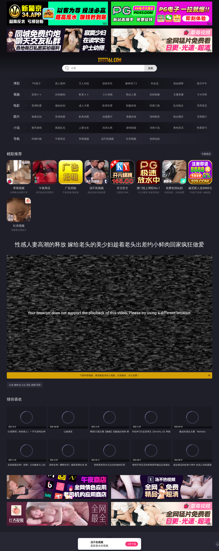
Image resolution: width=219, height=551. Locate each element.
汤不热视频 (107, 138)
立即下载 (131, 543)
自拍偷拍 (60, 94)
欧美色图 (84, 116)
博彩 (16, 83)
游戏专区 (107, 83)
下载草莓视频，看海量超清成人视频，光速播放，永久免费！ (145, 375)
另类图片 (202, 116)
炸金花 (154, 83)
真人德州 (60, 83)
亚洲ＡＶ (37, 94)
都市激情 (37, 127)
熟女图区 (178, 116)
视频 (16, 94)
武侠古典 (107, 127)
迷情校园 (131, 127)
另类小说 (155, 127)
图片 (16, 116)
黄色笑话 (178, 127)
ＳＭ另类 (202, 94)
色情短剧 (155, 138)
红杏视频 (131, 138)
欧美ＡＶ (84, 94)
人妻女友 (84, 127)
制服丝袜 (131, 105)
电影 (16, 105)
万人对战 (84, 83)
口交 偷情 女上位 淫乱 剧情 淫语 (25, 384)
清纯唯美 (155, 116)
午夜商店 (60, 138)
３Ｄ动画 (107, 94)
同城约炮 (37, 138)
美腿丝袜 (131, 116)
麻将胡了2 (131, 83)
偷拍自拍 (60, 105)
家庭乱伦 (60, 127)
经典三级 (155, 105)
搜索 (150, 68)
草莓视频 (84, 138)
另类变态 (202, 105)
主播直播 (178, 94)
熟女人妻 (131, 94)
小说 (16, 127)
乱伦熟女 (178, 105)
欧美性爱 (107, 105)
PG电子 (36, 83)
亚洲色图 (60, 116)
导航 (16, 139)
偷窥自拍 (37, 116)
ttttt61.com (109, 60)
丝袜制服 (155, 94)
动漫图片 (107, 116)
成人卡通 (84, 105)
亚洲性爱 (37, 105)
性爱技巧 (202, 127)
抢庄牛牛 (202, 83)
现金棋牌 (178, 83)
